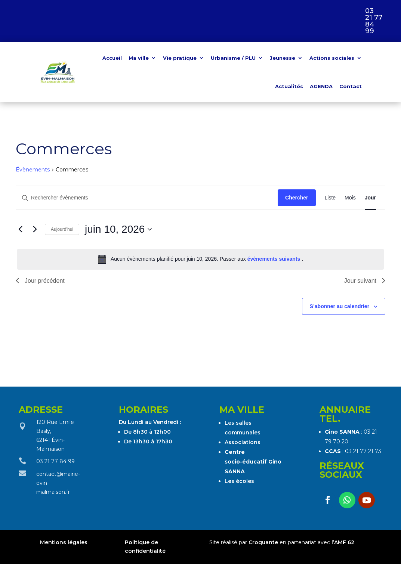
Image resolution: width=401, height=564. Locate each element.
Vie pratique (180, 58)
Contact (350, 86)
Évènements (33, 169)
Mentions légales (64, 542)
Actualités (289, 86)
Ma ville (139, 58)
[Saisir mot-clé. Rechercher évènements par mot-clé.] (147, 198)
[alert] (200, 259)
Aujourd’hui (62, 229)
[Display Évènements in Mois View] (350, 198)
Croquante (263, 542)
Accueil (112, 58)
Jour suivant (364, 281)
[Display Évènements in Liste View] (330, 198)
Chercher (296, 198)
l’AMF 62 (342, 542)
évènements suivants (274, 259)
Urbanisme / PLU (233, 58)
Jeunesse (282, 58)
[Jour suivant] (34, 229)
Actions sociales (331, 58)
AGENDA (321, 86)
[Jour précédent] (20, 229)
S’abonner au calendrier (340, 306)
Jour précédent (40, 281)
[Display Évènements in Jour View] (370, 198)
